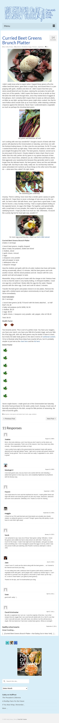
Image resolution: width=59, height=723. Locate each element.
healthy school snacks (10, 627)
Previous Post (10, 419)
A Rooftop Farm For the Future (13, 701)
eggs (30, 414)
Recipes (34, 46)
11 (46, 46)
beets (26, 414)
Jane (6, 562)
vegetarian (40, 46)
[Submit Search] (4, 681)
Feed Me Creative (22, 719)
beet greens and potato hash (17, 414)
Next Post (50, 419)
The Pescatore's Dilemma (11, 698)
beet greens (6, 414)
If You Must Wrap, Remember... (13, 705)
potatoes (34, 414)
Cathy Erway (9, 46)
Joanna (7, 439)
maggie (8, 513)
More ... (5, 708)
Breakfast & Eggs (27, 46)
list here (37, 341)
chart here (24, 341)
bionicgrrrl (9, 470)
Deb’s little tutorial (43, 237)
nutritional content (48, 337)
